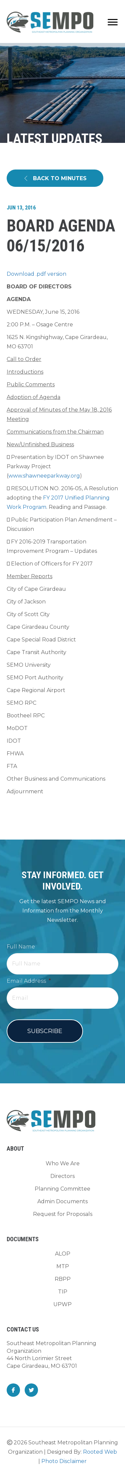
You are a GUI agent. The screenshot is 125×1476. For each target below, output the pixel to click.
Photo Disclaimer (64, 1461)
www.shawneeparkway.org (44, 476)
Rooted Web (100, 1452)
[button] (55, 178)
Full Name (21, 946)
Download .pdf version (36, 274)
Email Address (29, 981)
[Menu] (112, 22)
